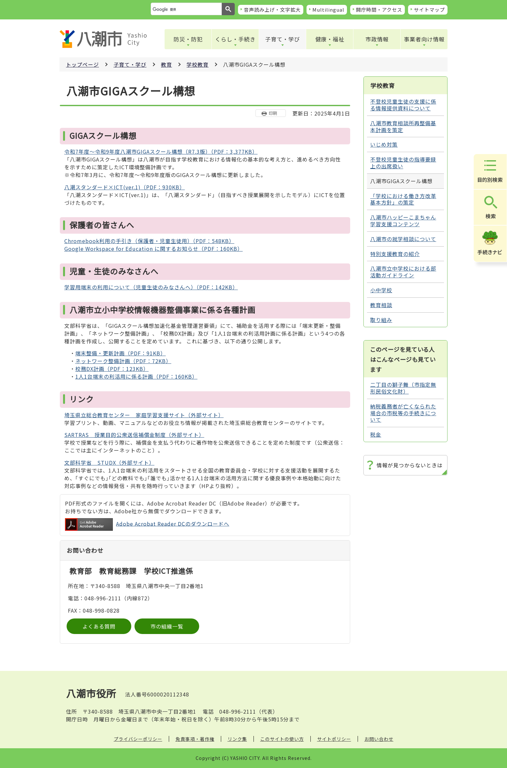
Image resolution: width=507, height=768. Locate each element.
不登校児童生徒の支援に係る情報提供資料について (403, 104)
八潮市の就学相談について (403, 239)
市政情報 (377, 39)
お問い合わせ (379, 739)
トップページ (82, 64)
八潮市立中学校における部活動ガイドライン (403, 271)
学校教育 (198, 64)
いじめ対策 (384, 144)
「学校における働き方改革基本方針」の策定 (403, 199)
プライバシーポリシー (138, 739)
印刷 (273, 113)
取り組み (381, 320)
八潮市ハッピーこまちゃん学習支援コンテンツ (403, 220)
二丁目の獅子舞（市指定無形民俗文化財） (403, 388)
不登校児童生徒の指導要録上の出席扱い (403, 162)
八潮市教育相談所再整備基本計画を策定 (403, 126)
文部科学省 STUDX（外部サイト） (109, 462)
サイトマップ (429, 9)
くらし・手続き (235, 39)
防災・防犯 (188, 39)
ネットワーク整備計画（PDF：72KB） (123, 361)
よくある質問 (98, 626)
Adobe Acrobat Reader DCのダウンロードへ (147, 524)
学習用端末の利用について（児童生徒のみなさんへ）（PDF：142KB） (151, 287)
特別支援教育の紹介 (395, 254)
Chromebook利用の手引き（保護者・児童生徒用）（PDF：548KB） (149, 241)
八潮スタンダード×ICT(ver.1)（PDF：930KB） (124, 187)
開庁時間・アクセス (379, 9)
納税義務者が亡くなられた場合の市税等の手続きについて (403, 413)
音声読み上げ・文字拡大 (272, 9)
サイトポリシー (334, 739)
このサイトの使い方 (282, 739)
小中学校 (381, 290)
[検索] (186, 9)
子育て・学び (282, 39)
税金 (375, 434)
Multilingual (328, 9)
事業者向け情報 (424, 39)
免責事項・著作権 (195, 739)
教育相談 (381, 305)
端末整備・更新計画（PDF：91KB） (120, 353)
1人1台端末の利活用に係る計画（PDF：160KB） (136, 376)
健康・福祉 (329, 39)
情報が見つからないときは (410, 465)
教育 (166, 64)
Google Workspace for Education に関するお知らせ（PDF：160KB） (153, 248)
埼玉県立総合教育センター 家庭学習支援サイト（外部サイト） (144, 415)
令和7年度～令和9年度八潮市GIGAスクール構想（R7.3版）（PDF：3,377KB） (161, 151)
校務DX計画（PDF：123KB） (112, 369)
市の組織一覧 (166, 626)
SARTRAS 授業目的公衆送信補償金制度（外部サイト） (134, 435)
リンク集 (237, 739)
